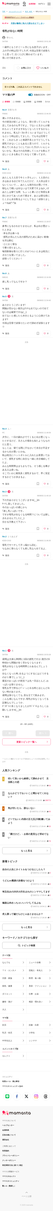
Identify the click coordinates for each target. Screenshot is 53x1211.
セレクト (6, 1056)
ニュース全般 (35, 962)
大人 (4, 1009)
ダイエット (7, 994)
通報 (4, 68)
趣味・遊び (7, 1002)
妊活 (4, 1025)
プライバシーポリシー (10, 1155)
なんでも (6, 962)
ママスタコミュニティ (10, 1181)
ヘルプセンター (8, 1125)
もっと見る (26, 851)
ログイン (41, 4)
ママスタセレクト (9, 1176)
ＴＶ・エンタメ (9, 970)
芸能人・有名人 (36, 970)
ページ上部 (27, 1196)
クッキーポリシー (9, 1160)
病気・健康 (7, 986)
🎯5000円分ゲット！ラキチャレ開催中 (19, 17)
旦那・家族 (7, 978)
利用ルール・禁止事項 (10, 1081)
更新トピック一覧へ (26, 742)
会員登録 (32, 4)
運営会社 (5, 1140)
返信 (7, 161)
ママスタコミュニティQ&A (12, 1086)
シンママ (33, 1040)
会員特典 (5, 1130)
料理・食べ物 (35, 978)
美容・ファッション (38, 986)
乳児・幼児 (7, 1033)
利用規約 (5, 1151)
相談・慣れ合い (36, 1002)
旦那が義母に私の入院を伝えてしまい (27, 23)
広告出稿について (9, 1135)
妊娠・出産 (34, 1025)
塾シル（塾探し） (9, 1186)
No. (4, 110)
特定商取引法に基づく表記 (12, 1165)
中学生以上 (7, 1040)
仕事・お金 (34, 994)
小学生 (32, 1033)
